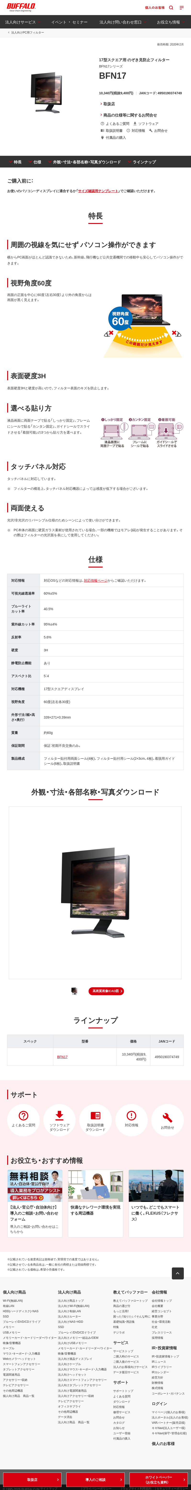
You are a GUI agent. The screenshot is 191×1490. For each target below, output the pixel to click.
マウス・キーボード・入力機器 (21, 1353)
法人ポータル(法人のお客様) (170, 1417)
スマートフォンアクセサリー (21, 1364)
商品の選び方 (121, 1306)
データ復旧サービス (126, 1372)
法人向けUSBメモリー (72, 1343)
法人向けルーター (69, 1316)
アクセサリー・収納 (15, 1380)
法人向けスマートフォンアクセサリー (82, 1380)
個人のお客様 (163, 1443)
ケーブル (8, 1348)
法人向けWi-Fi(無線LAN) (73, 1306)
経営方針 (157, 1377)
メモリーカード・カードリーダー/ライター (30, 1338)
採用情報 (157, 1338)
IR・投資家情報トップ (165, 1356)
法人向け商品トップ (71, 1301)
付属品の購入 (121, 1438)
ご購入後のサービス (126, 1362)
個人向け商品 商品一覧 (18, 1396)
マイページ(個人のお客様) (168, 1412)
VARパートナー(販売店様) (168, 1423)
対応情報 (119, 1407)
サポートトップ (123, 1391)
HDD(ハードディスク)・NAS (21, 1311)
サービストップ (123, 1351)
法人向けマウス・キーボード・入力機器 (82, 1369)
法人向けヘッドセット (72, 1375)
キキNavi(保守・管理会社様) (169, 1433)
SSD (6, 1316)
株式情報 (157, 1388)
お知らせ (119, 1428)
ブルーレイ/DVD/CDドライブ (21, 1322)
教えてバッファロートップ (130, 1301)
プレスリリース (162, 1332)
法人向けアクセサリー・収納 (76, 1396)
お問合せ (119, 1417)
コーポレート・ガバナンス (168, 1393)
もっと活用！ (121, 1311)
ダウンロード (121, 1402)
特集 (116, 1327)
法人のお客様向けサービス (130, 1367)
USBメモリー (11, 1332)
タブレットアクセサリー (18, 1369)
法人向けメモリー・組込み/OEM (78, 1338)
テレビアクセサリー (16, 1385)
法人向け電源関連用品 (72, 1391)
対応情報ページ (95, 580)
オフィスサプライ (69, 1406)
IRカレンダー (160, 1372)
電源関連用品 (11, 1375)
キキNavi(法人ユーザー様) (168, 1428)
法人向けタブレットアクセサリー (79, 1385)
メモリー (8, 1327)
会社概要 (157, 1306)
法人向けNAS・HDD (70, 1322)
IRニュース (159, 1362)
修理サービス (121, 1412)
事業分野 (157, 1316)
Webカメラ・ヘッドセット (19, 1359)
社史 (154, 1327)
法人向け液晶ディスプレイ (75, 1359)
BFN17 (62, 1057)
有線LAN (8, 1306)
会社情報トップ (162, 1301)
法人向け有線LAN (69, 1311)
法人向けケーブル (69, 1364)
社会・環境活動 (161, 1322)
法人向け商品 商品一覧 (74, 1422)
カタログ (119, 1423)
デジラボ (119, 1332)
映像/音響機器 (12, 1343)
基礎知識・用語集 (124, 1322)
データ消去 (65, 1417)
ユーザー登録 (121, 1433)
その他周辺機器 (13, 1391)
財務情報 (157, 1383)
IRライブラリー (162, 1367)
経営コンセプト (162, 1311)
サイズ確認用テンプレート (98, 191)
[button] (106, 991)
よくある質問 (121, 1396)
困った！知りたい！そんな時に (132, 1316)
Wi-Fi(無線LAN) (13, 1301)
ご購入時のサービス (126, 1356)
